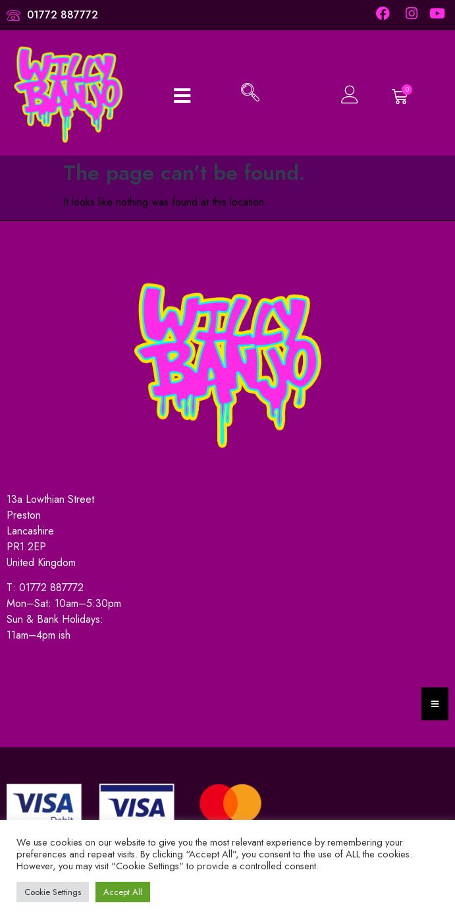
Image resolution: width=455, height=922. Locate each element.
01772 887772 (51, 587)
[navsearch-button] (250, 94)
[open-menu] (182, 94)
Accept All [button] (122, 892)
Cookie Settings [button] (52, 892)
